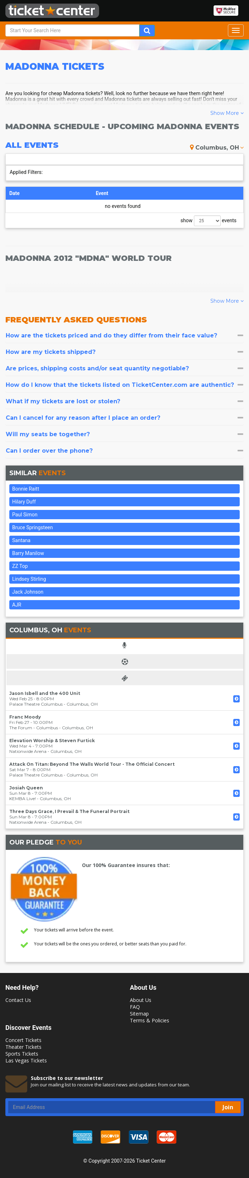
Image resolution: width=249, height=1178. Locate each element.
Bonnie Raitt (25, 489)
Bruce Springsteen (32, 527)
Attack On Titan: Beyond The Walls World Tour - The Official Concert (92, 764)
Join (228, 1107)
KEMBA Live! (22, 798)
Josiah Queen (26, 787)
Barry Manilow (28, 553)
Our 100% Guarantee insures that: (126, 865)
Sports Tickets (21, 1053)
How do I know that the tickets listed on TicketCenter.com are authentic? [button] (124, 384)
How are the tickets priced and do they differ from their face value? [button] (124, 335)
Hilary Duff (24, 502)
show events (208, 220)
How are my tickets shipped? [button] (124, 352)
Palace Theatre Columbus (36, 704)
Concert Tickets (23, 1040)
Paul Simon (25, 514)
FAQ (135, 1006)
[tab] (124, 335)
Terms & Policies (149, 1020)
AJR (16, 605)
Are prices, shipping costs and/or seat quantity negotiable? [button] (124, 368)
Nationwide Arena (28, 751)
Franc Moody (25, 717)
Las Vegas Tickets (26, 1060)
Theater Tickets (23, 1046)
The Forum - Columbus (33, 727)
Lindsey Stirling (29, 579)
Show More (227, 113)
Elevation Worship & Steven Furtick (52, 740)
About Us (140, 1000)
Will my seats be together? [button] (124, 434)
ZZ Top (20, 566)
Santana (21, 540)
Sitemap (139, 1013)
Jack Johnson (27, 592)
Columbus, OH (217, 147)
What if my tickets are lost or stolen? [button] (124, 401)
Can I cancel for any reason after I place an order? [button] (124, 417)
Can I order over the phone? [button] (124, 450)
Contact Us (18, 1000)
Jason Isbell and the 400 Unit (44, 693)
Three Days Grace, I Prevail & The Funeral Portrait (69, 811)
